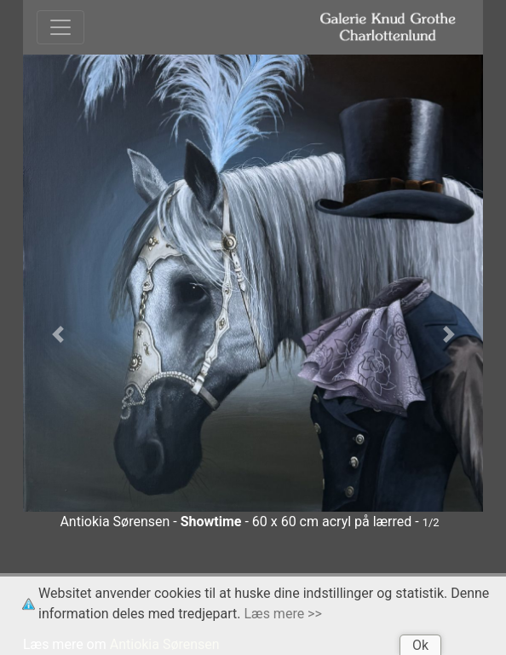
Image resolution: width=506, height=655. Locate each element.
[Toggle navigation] (60, 27)
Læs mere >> (283, 614)
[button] (57, 335)
